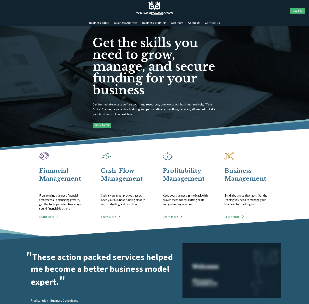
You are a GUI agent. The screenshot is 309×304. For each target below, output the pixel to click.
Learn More (46, 216)
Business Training (154, 23)
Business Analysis (125, 23)
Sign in (297, 11)
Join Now (102, 125)
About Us (194, 23)
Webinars (177, 23)
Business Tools (99, 23)
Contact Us (212, 23)
